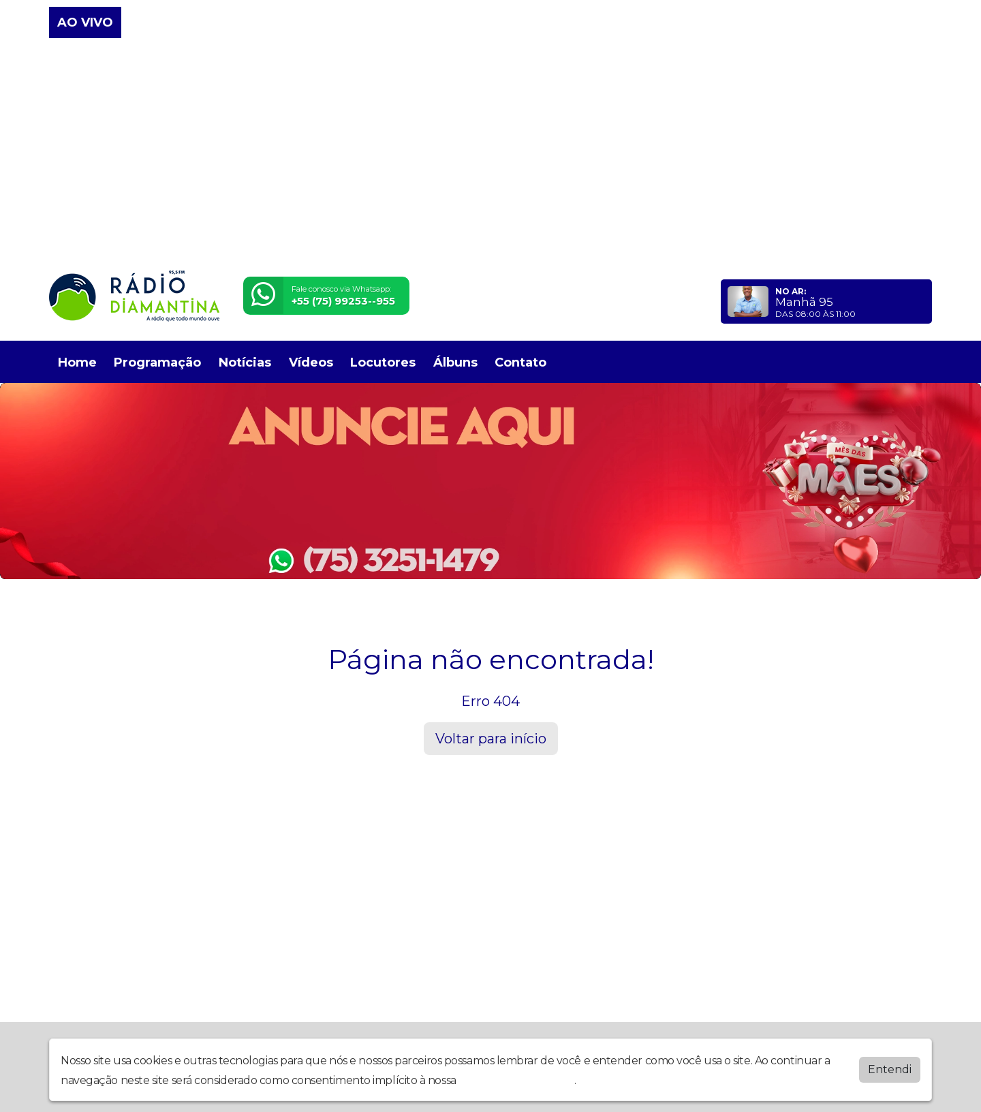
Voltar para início (490, 738)
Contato (520, 362)
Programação (157, 362)
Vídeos (311, 362)
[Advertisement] (490, 155)
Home (77, 362)
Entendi (890, 1069)
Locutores (383, 362)
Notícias (245, 362)
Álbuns (455, 362)
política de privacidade (516, 1080)
